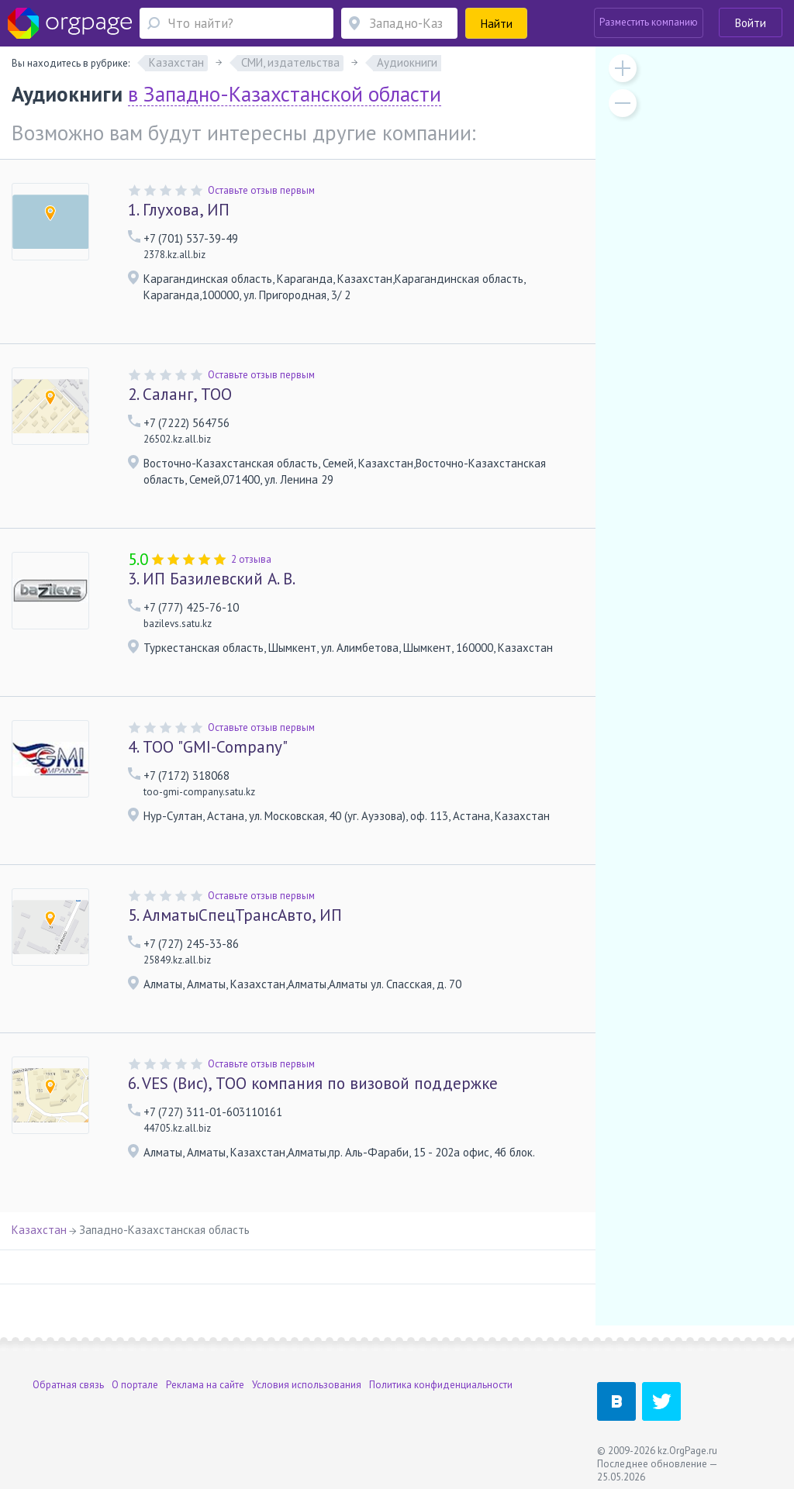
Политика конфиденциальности (441, 1384)
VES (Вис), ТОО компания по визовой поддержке (313, 1083)
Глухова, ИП (179, 209)
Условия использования (306, 1384)
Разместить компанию (648, 22)
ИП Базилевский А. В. (211, 578)
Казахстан (39, 1229)
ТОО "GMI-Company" (208, 746)
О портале (135, 1384)
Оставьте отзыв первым (261, 190)
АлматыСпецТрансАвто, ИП (235, 915)
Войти (750, 23)
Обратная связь (68, 1384)
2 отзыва (251, 559)
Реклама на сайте (205, 1384)
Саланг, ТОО (180, 394)
